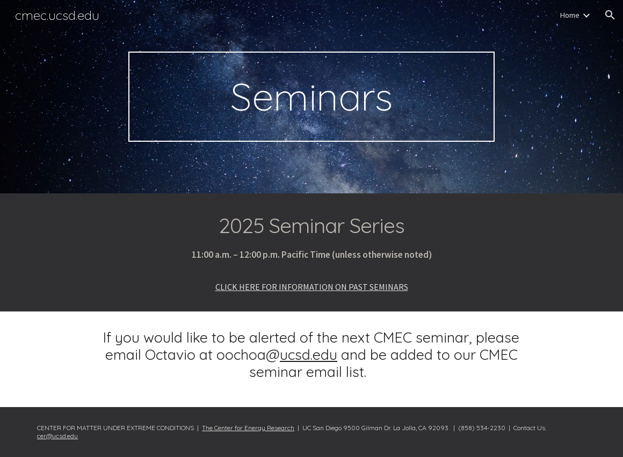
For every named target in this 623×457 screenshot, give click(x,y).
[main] (311, 97)
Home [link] (569, 15)
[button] (610, 15)
